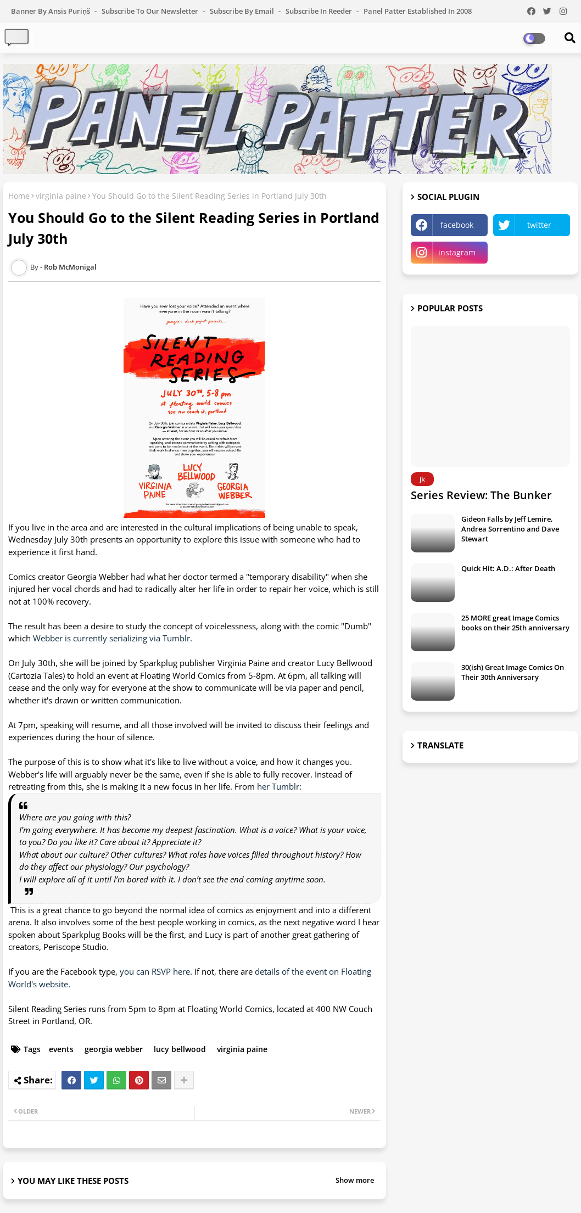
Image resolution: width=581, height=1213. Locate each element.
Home (19, 196)
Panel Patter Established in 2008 (418, 11)
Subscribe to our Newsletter (151, 11)
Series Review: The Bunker (481, 495)
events (61, 1049)
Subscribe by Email (243, 11)
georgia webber (114, 1049)
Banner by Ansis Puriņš (51, 11)
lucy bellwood (180, 1049)
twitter (539, 225)
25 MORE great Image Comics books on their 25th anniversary (515, 623)
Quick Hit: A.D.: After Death (508, 568)
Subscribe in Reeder (320, 11)
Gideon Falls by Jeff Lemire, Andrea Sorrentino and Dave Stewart (510, 529)
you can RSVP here (155, 971)
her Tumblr (278, 786)
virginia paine (61, 196)
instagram (457, 252)
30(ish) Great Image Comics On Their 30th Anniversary (512, 672)
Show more (355, 1180)
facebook (456, 225)
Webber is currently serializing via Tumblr (111, 638)
